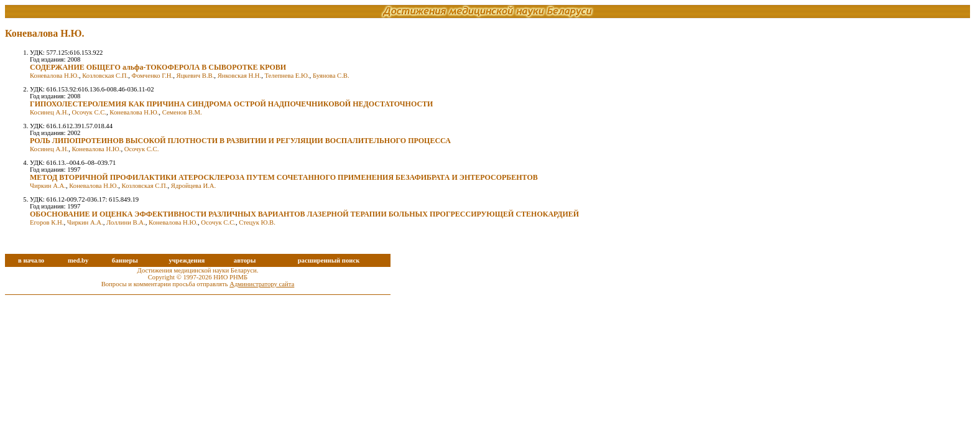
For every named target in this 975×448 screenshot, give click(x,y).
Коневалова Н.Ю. (54, 75)
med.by (78, 260)
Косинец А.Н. (49, 112)
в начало (31, 260)
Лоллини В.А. (126, 222)
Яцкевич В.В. (196, 75)
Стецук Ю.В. (257, 222)
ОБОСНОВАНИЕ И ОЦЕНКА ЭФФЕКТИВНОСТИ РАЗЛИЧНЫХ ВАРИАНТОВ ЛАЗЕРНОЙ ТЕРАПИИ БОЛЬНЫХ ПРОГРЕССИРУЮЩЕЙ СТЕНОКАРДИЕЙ (304, 214)
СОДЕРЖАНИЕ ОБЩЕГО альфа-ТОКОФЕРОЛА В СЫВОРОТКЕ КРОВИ (158, 67)
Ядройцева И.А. (193, 185)
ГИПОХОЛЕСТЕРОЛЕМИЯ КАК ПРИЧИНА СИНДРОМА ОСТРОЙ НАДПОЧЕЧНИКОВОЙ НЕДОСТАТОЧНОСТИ (231, 104)
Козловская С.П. (105, 75)
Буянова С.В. (331, 75)
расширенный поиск (329, 260)
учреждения (187, 260)
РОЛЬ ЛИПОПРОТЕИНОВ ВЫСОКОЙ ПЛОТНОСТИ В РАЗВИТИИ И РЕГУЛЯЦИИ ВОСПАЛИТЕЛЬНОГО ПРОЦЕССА (240, 140)
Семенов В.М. (182, 112)
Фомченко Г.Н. (152, 75)
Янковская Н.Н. (240, 75)
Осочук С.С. (89, 112)
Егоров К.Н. (46, 222)
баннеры (125, 260)
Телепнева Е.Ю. (287, 75)
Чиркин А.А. (48, 185)
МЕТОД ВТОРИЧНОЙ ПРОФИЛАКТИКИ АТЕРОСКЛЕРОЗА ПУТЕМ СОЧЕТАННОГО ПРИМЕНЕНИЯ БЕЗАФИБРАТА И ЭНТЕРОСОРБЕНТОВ (284, 177)
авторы (245, 260)
